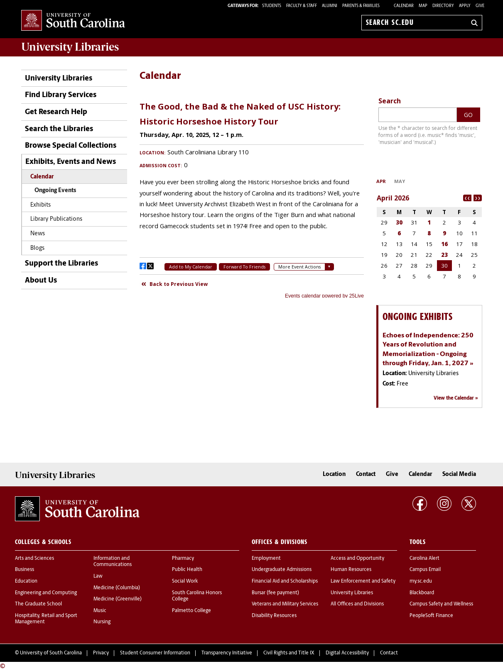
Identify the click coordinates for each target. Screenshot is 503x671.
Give (480, 6)
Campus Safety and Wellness (441, 604)
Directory (443, 6)
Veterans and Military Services (285, 604)
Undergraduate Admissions (282, 569)
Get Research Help (56, 112)
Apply (465, 6)
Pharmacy (183, 558)
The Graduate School (38, 604)
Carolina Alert (424, 558)
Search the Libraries (59, 129)
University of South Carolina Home (73, 21)
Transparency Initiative (226, 653)
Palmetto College (191, 610)
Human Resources (351, 569)
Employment (266, 558)
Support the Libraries (61, 264)
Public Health (187, 569)
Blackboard (422, 592)
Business (24, 569)
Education (26, 581)
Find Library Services (60, 95)
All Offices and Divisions (357, 604)
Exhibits (40, 205)
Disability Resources (274, 615)
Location (334, 474)
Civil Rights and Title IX (288, 653)
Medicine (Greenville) (117, 599)
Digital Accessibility (347, 653)
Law (98, 576)
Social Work (185, 581)
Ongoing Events (55, 190)
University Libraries (58, 79)
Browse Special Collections (70, 146)
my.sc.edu (421, 581)
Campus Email (425, 569)
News (37, 234)
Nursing (101, 622)
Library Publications (56, 219)
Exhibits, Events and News (70, 162)
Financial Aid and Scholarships (285, 581)
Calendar (404, 6)
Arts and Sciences (34, 558)
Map (423, 6)
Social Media (459, 474)
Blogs (37, 248)
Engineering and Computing (46, 592)
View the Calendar (454, 398)
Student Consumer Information (155, 653)
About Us (41, 281)
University (70, 47)
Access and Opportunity (357, 558)
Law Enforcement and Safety (363, 581)
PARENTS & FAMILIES (361, 6)
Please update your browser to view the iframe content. (252, 197)
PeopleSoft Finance (431, 615)
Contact (365, 474)
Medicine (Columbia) (116, 588)
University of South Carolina (51, 653)
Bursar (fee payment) (275, 592)
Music (99, 610)
